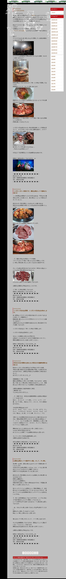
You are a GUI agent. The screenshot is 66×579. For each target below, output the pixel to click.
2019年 (53, 77)
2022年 (53, 68)
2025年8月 (54, 44)
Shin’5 (33, 15)
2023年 (53, 65)
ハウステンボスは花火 (19, 30)
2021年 (53, 71)
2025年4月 (54, 53)
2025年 (53, 59)
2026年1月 (54, 29)
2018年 (53, 80)
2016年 (53, 86)
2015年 (53, 89)
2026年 (53, 56)
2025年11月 (54, 35)
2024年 (53, 62)
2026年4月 (54, 20)
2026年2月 (54, 26)
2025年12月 (54, 32)
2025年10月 (54, 38)
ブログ (53, 12)
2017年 (53, 83)
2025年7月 (54, 47)
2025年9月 (54, 41)
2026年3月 (54, 23)
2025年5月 (54, 50)
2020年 (53, 74)
